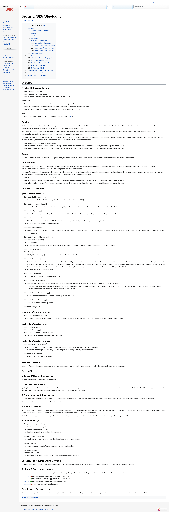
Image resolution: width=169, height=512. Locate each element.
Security (27, 20)
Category (25, 497)
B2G (32, 20)
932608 (27, 479)
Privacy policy (25, 509)
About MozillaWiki (38, 509)
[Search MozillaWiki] (150, 6)
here (70, 117)
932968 (27, 484)
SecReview (35, 497)
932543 (27, 476)
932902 (27, 481)
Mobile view (49, 509)
